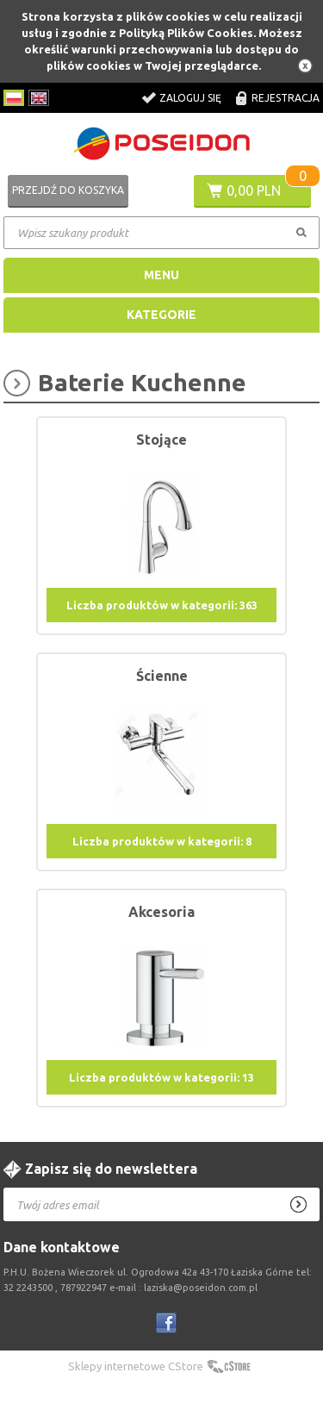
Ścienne (162, 675)
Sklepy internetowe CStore (135, 1366)
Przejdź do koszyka (68, 190)
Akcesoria (161, 912)
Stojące (161, 439)
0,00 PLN (254, 190)
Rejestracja (286, 97)
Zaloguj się (190, 97)
